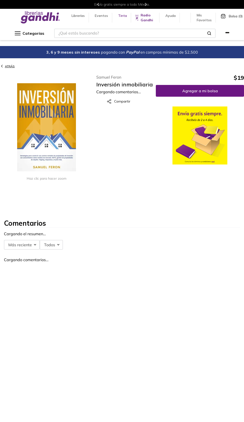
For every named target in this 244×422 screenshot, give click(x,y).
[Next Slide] (146, 4)
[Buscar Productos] (209, 33)
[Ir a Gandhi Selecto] (227, 33)
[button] (46, 127)
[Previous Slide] (98, 4)
